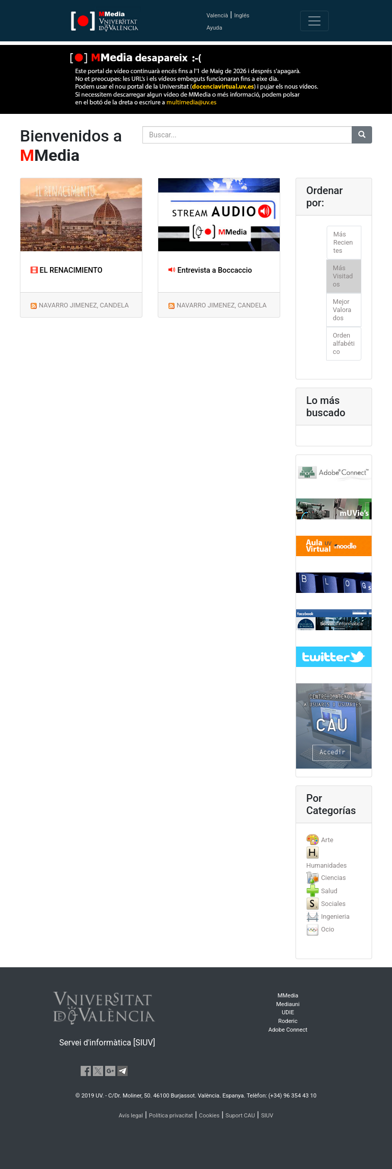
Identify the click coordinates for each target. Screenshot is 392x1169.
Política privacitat (171, 1115)
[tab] (333, 839)
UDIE (288, 1012)
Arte (327, 840)
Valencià (217, 15)
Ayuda (214, 28)
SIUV (267, 1115)
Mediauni (288, 1004)
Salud (329, 891)
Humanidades (326, 865)
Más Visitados (343, 276)
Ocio (327, 929)
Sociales (333, 904)
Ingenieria (335, 916)
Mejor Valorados (342, 310)
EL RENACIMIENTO (67, 270)
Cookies (209, 1115)
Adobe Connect (287, 1030)
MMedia (288, 995)
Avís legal (131, 1115)
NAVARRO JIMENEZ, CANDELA (84, 305)
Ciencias (333, 877)
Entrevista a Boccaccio (210, 270)
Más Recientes (343, 242)
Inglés (242, 15)
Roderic (288, 1021)
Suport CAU (240, 1115)
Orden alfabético (344, 343)
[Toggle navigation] (314, 21)
